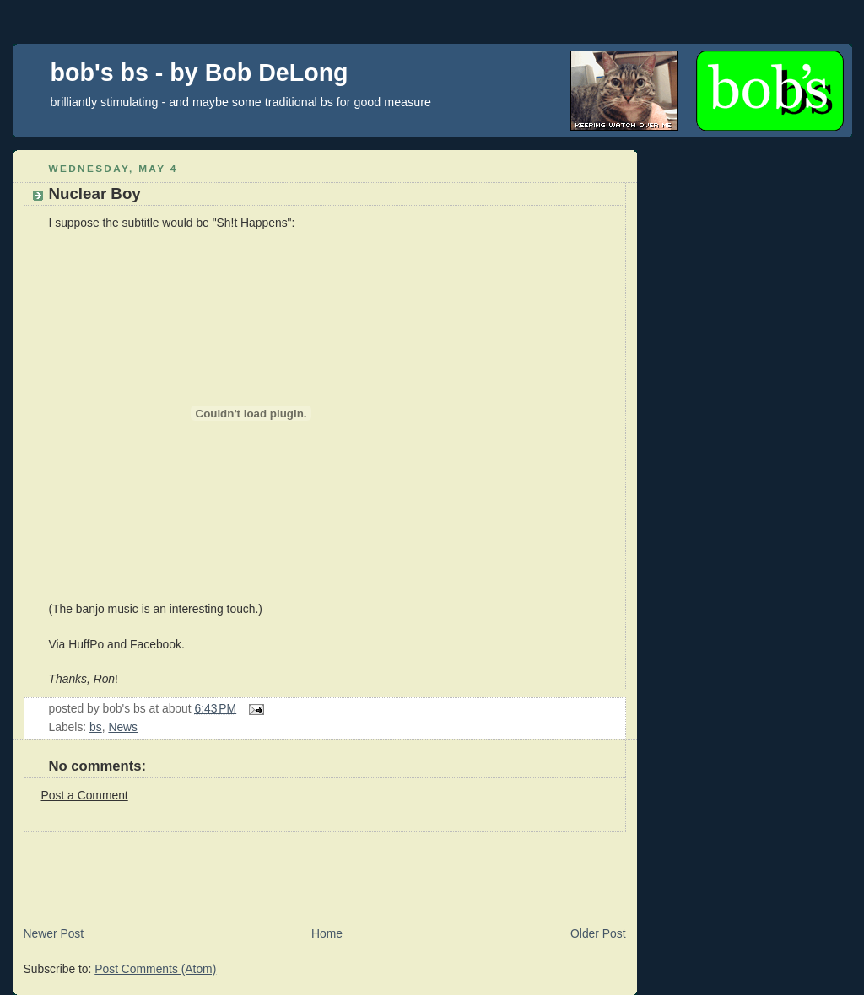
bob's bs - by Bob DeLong (199, 72)
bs (95, 727)
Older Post (597, 933)
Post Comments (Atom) (155, 969)
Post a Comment (84, 795)
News (123, 727)
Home (327, 933)
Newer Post (54, 933)
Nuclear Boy (95, 193)
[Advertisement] (320, 870)
